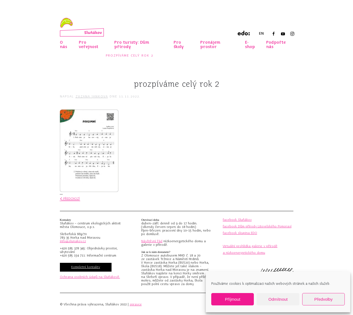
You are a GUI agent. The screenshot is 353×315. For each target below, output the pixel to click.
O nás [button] (63, 44)
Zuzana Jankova (92, 96)
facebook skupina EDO (240, 233)
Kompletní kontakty (85, 267)
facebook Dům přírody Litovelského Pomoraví (257, 226)
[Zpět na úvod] (82, 27)
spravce (136, 304)
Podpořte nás (276, 44)
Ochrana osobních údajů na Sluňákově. (90, 277)
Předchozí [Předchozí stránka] (70, 198)
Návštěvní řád (151, 241)
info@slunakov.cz (73, 241)
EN (261, 33)
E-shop (250, 44)
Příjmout (232, 299)
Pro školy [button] (179, 44)
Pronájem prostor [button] (210, 44)
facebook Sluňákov (237, 220)
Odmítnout (278, 299)
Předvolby (323, 299)
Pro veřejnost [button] (88, 44)
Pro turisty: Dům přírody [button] (131, 44)
